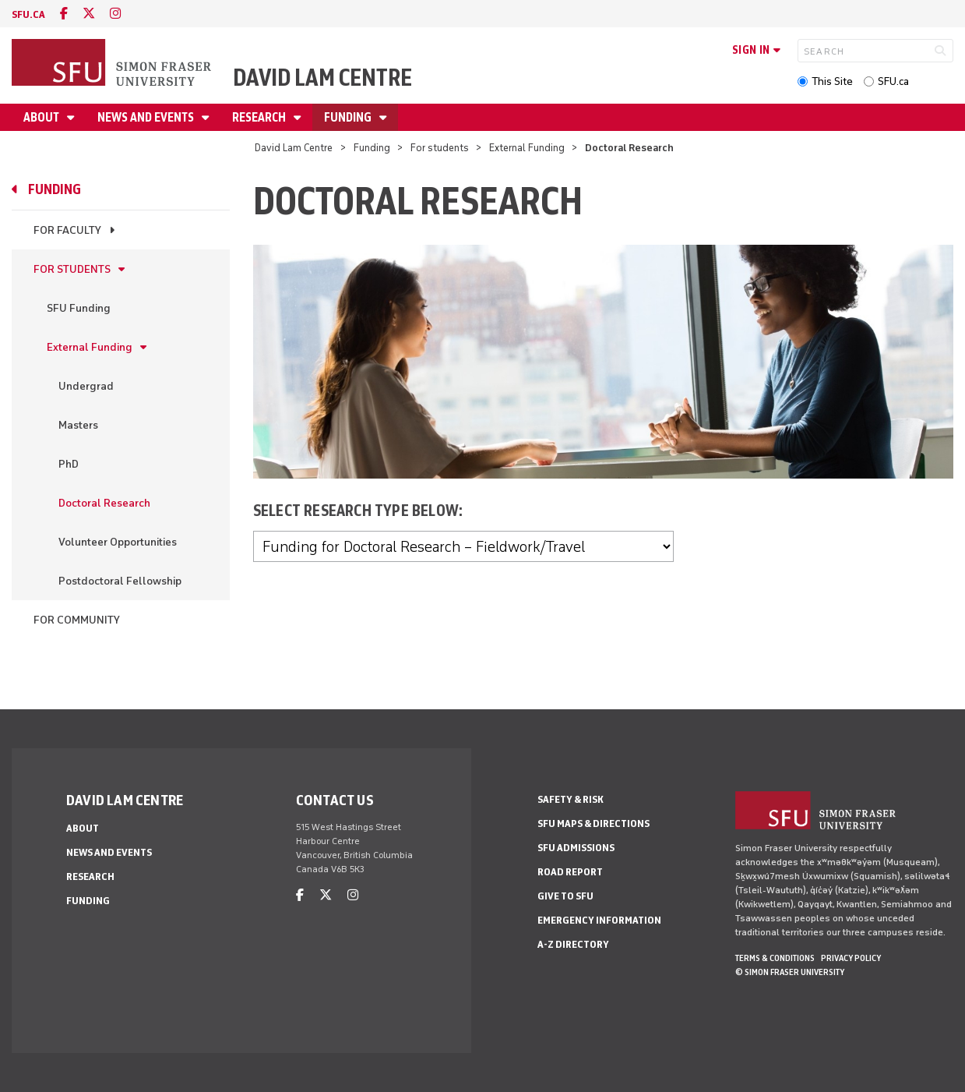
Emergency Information (599, 920)
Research (260, 117)
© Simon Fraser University (789, 972)
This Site (832, 81)
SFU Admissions (576, 847)
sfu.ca (28, 14)
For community (76, 620)
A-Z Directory (573, 944)
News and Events (146, 117)
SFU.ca (893, 81)
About (42, 117)
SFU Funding (79, 308)
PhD (68, 464)
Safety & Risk (570, 799)
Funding (349, 117)
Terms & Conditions (775, 957)
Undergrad (86, 386)
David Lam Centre (322, 77)
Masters (78, 425)
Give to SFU (565, 896)
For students (439, 148)
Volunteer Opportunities (117, 542)
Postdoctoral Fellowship (119, 581)
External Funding (527, 148)
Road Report (570, 871)
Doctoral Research (104, 503)
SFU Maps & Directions (593, 823)
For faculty (67, 230)
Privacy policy (851, 957)
